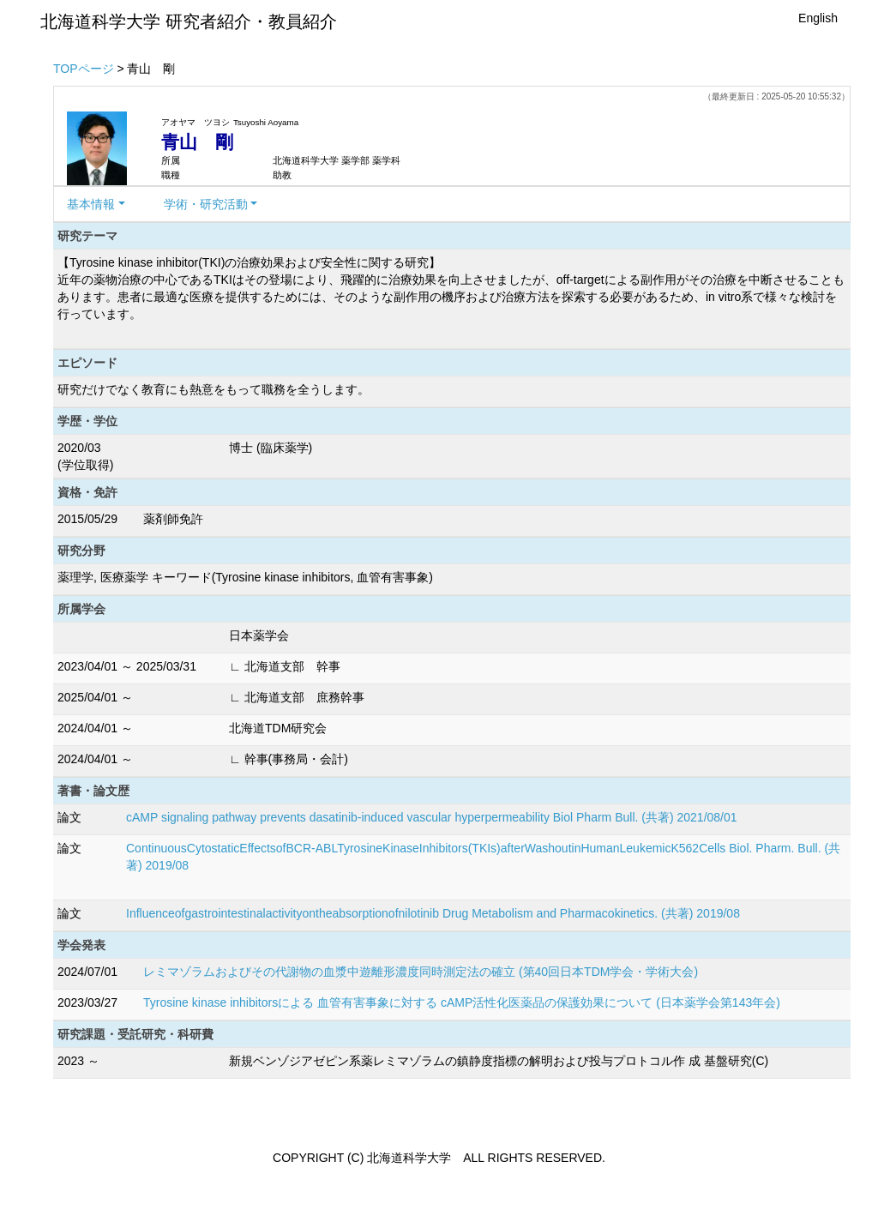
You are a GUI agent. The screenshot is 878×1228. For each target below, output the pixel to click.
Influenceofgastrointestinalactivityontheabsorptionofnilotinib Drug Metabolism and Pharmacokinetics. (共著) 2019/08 (433, 913)
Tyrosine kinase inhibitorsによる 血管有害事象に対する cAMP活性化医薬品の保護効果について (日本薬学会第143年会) (461, 1002)
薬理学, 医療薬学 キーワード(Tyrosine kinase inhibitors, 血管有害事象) (245, 577)
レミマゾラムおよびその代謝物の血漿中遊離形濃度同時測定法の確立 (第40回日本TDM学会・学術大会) (420, 971)
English (818, 18)
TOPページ (83, 68)
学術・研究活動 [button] (206, 204)
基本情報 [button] (91, 204)
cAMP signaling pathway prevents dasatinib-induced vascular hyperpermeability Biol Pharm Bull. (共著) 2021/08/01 (431, 817)
